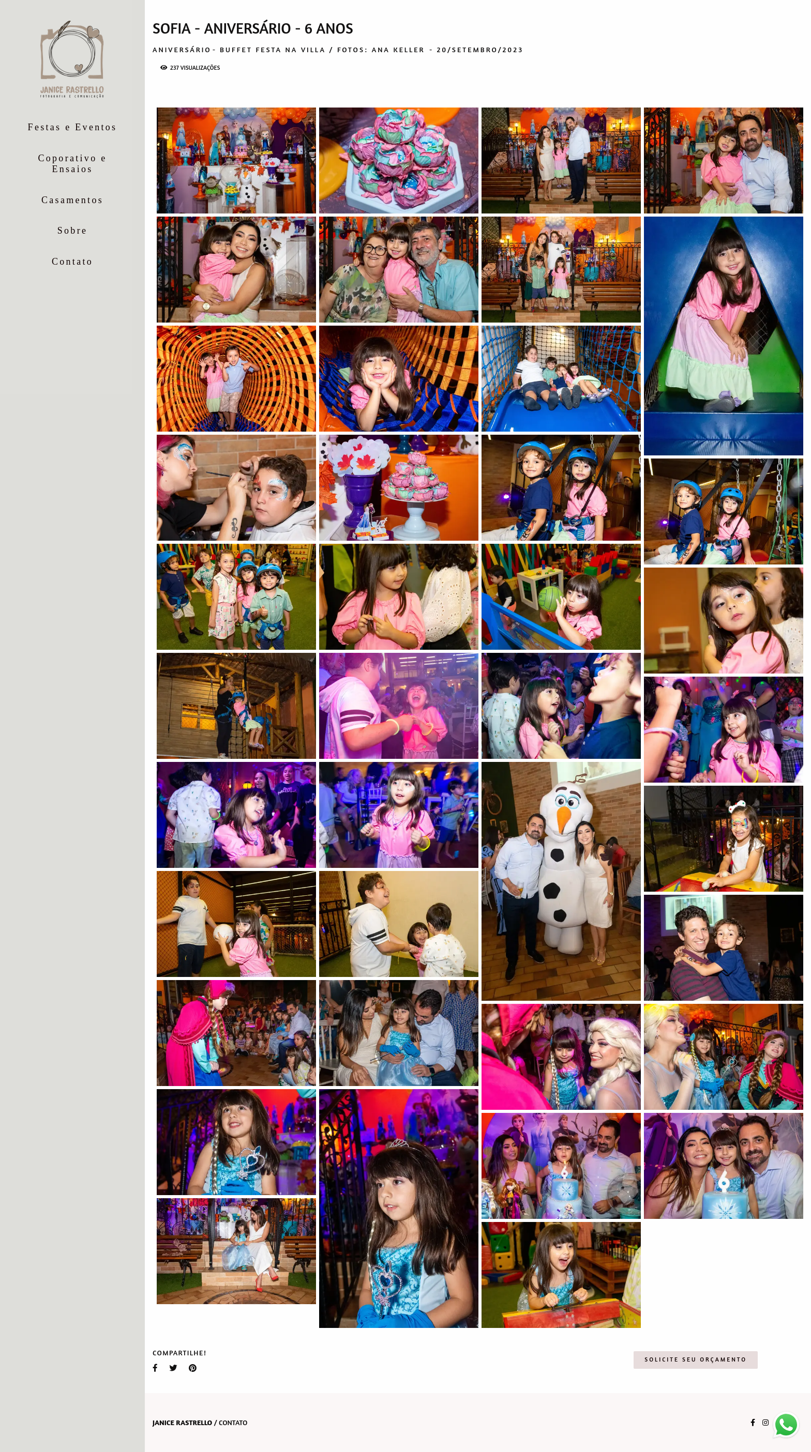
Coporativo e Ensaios (72, 164)
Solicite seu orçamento (695, 1359)
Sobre (72, 230)
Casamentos (72, 200)
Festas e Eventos (72, 127)
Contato (72, 261)
